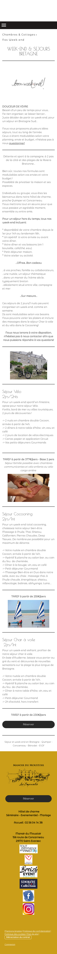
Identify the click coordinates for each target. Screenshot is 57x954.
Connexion (10, 944)
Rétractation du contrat (18, 937)
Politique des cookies (15, 934)
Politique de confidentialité (36, 931)
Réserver (28, 724)
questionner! (17, 143)
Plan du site (32, 934)
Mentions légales (13, 931)
